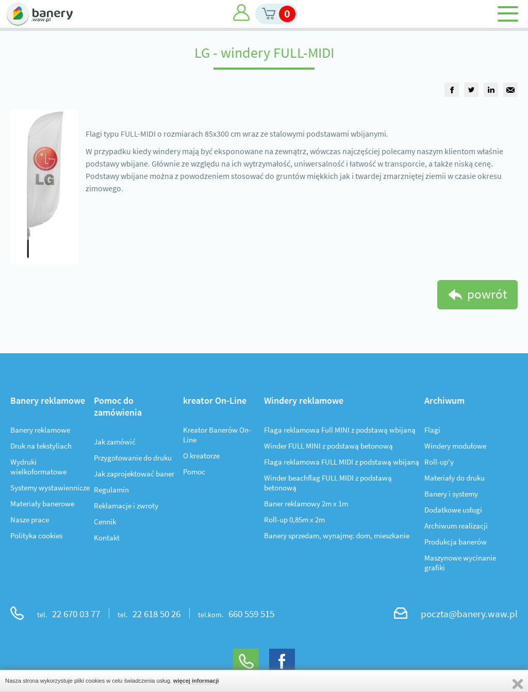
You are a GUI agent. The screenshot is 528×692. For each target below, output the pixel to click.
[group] (451, 90)
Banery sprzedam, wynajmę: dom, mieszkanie (336, 535)
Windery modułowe (455, 446)
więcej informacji (196, 681)
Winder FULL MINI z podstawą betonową (328, 446)
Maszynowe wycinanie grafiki (460, 562)
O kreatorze (201, 455)
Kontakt (107, 537)
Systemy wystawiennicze (50, 487)
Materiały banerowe (42, 503)
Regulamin (111, 490)
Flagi (432, 430)
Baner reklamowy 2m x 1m (306, 503)
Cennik (105, 521)
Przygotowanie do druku (133, 458)
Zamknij (518, 684)
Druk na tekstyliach (41, 446)
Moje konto (241, 12)
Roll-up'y (439, 462)
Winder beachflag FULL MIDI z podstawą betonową (328, 482)
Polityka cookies (36, 535)
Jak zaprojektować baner (134, 474)
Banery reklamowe (40, 430)
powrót (487, 294)
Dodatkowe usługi (453, 510)
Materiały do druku (454, 478)
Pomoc (194, 471)
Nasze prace (29, 519)
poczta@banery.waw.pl (469, 613)
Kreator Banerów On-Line (217, 434)
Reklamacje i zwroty (126, 505)
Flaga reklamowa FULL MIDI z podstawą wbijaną (341, 462)
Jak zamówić (115, 442)
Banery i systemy (451, 494)
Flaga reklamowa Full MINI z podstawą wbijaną (340, 430)
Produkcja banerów (455, 542)
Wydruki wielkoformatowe (38, 466)
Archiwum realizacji (456, 526)
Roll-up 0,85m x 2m (294, 519)
